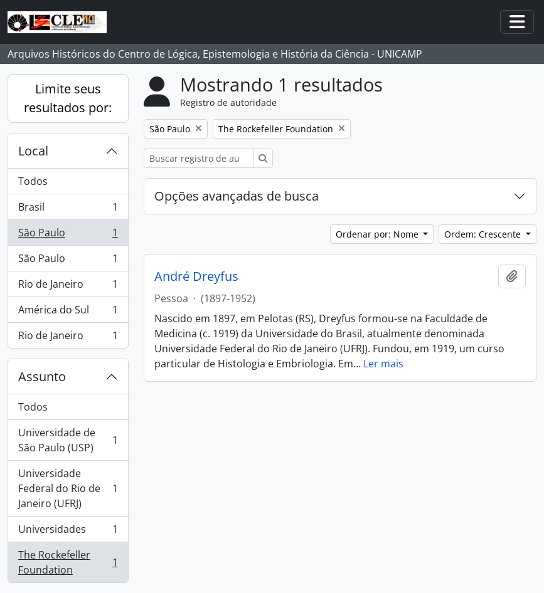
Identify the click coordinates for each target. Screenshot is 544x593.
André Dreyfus (196, 276)
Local (33, 150)
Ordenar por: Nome (378, 234)
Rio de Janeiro (68, 286)
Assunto (42, 376)
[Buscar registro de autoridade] (198, 158)
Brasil (68, 209)
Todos (33, 181)
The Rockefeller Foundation (68, 562)
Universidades (68, 532)
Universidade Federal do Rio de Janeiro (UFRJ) (68, 488)
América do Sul (68, 312)
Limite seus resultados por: (68, 98)
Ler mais (383, 363)
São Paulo (68, 235)
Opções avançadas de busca (236, 195)
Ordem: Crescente (483, 234)
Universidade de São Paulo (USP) (68, 440)
